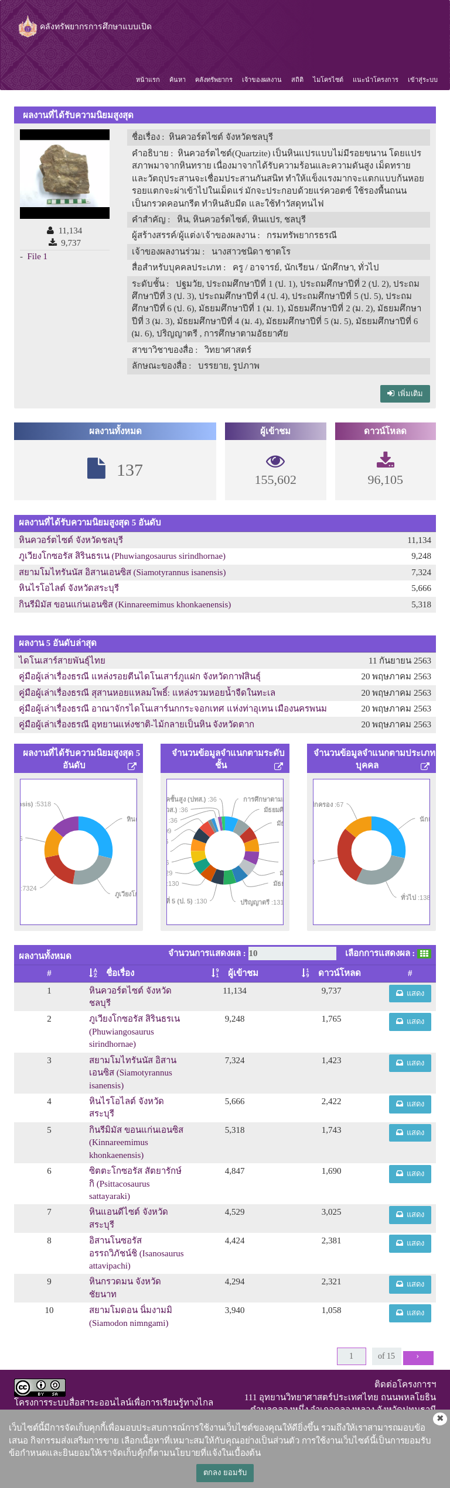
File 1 (38, 256)
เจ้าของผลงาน (262, 79)
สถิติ (297, 79)
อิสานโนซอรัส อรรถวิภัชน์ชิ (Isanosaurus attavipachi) (136, 1253)
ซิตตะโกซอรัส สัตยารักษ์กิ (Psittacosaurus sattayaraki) (135, 1183)
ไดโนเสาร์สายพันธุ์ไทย (62, 660)
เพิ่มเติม (405, 393)
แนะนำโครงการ (375, 79)
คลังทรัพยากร (214, 79)
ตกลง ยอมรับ (224, 1472)
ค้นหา (177, 79)
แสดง (410, 993)
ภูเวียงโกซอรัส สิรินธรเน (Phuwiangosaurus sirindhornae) (122, 556)
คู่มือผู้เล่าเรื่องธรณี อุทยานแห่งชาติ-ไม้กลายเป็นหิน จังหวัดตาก (137, 724)
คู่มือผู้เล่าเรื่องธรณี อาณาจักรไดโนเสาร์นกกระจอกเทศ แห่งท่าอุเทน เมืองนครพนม (173, 708)
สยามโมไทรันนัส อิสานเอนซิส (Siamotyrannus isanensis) (122, 572)
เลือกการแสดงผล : (380, 953)
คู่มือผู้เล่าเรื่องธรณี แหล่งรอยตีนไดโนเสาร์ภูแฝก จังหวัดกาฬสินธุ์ (140, 676)
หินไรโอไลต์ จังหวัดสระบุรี (69, 588)
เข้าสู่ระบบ (423, 79)
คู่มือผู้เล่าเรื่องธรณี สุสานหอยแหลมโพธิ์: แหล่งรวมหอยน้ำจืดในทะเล (147, 692)
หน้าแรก (148, 79)
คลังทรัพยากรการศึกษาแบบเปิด (84, 26)
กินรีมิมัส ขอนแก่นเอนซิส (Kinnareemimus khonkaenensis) (125, 604)
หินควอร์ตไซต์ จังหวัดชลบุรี (71, 540)
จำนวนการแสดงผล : (207, 953)
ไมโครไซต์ (328, 79)
